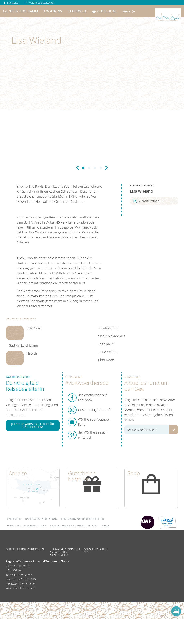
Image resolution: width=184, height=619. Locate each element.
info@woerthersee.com (21, 584)
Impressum (14, 519)
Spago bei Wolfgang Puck (78, 227)
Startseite (10, 2)
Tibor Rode (106, 360)
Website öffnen (146, 201)
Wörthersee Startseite (39, 2)
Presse (105, 525)
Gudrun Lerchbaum (23, 345)
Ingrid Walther (108, 352)
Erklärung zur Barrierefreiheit (82, 519)
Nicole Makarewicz (111, 336)
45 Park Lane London (72, 222)
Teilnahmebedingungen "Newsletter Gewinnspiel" (66, 551)
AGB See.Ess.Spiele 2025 (95, 550)
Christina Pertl (108, 328)
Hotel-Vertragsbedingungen (27, 525)
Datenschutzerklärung (41, 519)
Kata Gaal (34, 328)
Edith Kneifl (106, 344)
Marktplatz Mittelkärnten (57, 273)
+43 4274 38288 (22, 575)
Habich (32, 353)
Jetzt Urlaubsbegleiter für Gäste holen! (32, 425)
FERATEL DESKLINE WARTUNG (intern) (73, 525)
